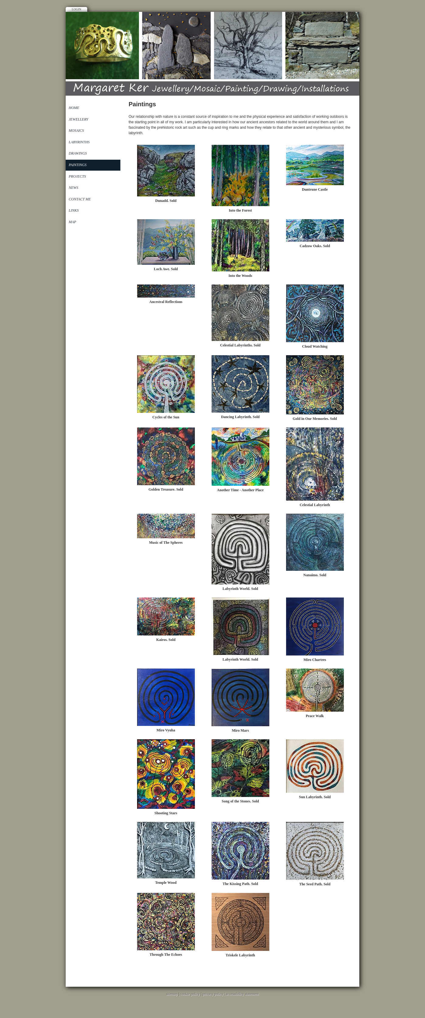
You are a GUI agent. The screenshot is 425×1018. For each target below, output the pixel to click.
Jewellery (78, 119)
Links (74, 210)
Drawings (78, 153)
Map (72, 222)
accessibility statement (242, 994)
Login (76, 9)
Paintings (77, 165)
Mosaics (76, 130)
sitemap (172, 994)
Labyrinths (79, 142)
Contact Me (80, 199)
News (73, 188)
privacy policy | (214, 994)
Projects (77, 176)
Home (74, 108)
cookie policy (190, 994)
